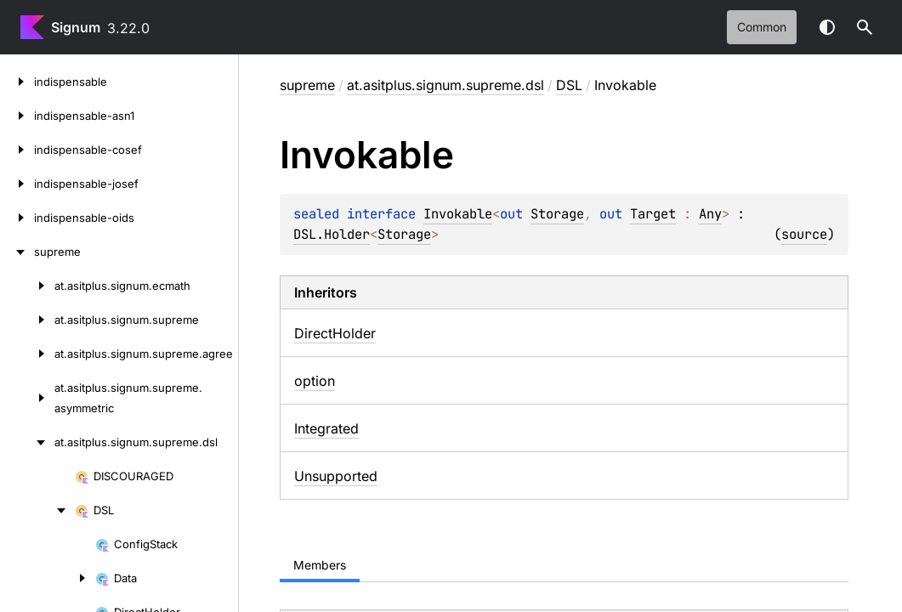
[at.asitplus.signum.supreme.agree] (27, 354)
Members (319, 565)
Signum (75, 27)
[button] (865, 27)
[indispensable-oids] (17, 218)
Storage (557, 214)
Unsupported (335, 476)
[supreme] (17, 252)
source (804, 234)
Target (653, 214)
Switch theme (827, 27)
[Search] (865, 27)
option (314, 380)
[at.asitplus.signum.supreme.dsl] (27, 442)
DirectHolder (335, 333)
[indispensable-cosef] (17, 150)
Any (710, 214)
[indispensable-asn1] (17, 116)
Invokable (457, 214)
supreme (307, 85)
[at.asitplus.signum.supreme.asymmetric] (27, 398)
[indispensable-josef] (17, 184)
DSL (569, 85)
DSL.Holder (331, 234)
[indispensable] (17, 82)
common (761, 27)
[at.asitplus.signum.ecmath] (27, 286)
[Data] (47, 578)
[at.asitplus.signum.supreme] (27, 320)
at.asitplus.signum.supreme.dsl (445, 85)
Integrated (326, 428)
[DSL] (37, 510)
